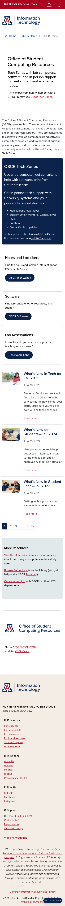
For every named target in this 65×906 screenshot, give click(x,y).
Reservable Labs (19, 355)
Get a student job (14, 581)
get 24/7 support (41, 238)
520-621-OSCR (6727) (24, 647)
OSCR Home (29, 36)
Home (12, 36)
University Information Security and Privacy (32, 891)
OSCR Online (22, 651)
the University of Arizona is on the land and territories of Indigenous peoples (32, 853)
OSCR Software (18, 316)
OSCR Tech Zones (41, 97)
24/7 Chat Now (53, 900)
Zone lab (31, 574)
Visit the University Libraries (21, 555)
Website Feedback (15, 837)
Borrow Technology (16, 570)
